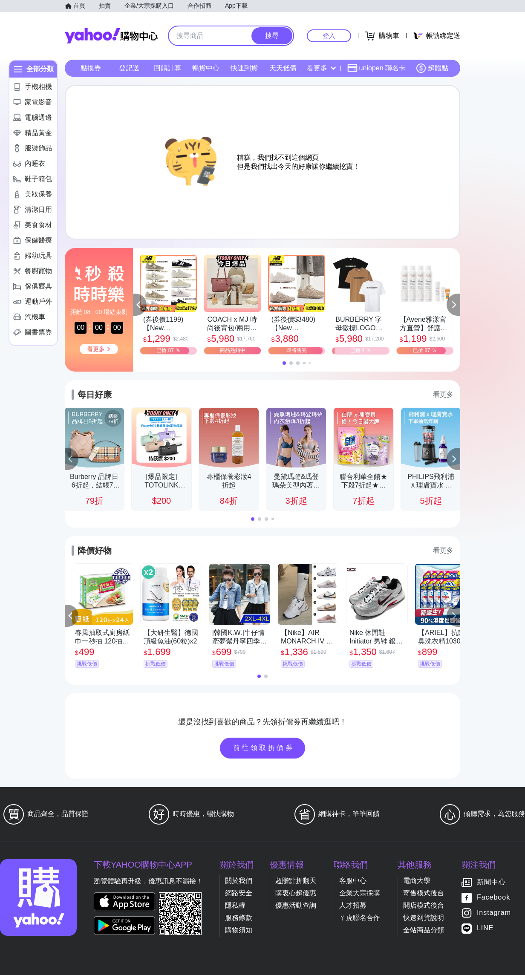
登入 (329, 35)
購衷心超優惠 (295, 893)
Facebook (493, 897)
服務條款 (238, 917)
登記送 (129, 68)
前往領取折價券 (263, 747)
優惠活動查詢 (295, 905)
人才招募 (352, 905)
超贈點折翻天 (295, 880)
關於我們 (238, 880)
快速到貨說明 (423, 917)
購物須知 (238, 930)
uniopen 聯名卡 (376, 68)
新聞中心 (491, 882)
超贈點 (432, 68)
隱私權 (235, 905)
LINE (485, 928)
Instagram (494, 913)
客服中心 (352, 880)
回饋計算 (167, 68)
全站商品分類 (423, 930)
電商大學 (416, 880)
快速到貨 (244, 68)
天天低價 (283, 68)
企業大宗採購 (359, 893)
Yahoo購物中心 (111, 36)
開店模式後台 (423, 905)
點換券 (91, 68)
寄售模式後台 (423, 893)
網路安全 (238, 893)
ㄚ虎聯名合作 (359, 917)
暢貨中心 (205, 68)
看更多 (321, 68)
